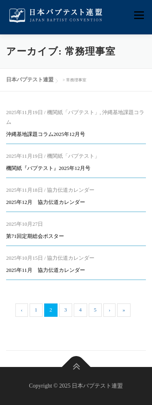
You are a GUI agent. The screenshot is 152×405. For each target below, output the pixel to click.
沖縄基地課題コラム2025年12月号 (45, 134)
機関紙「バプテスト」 (73, 112)
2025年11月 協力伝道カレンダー (45, 270)
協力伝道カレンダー (70, 190)
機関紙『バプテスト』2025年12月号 (48, 168)
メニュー (139, 15)
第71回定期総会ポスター (35, 236)
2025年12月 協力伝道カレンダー (45, 202)
